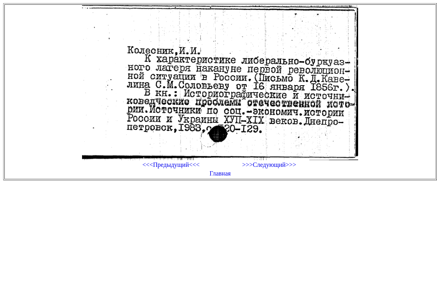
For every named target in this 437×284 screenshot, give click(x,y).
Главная (220, 173)
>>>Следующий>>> (269, 164)
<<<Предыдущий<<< (171, 164)
